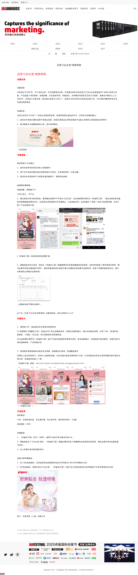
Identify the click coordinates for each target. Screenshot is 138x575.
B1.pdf (70, 313)
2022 (80, 44)
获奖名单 (59, 8)
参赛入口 (24, 2)
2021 (103, 44)
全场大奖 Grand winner (80, 54)
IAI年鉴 (101, 8)
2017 (103, 49)
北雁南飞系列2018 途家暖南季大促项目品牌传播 (40, 533)
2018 (80, 49)
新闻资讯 (84, 8)
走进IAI (29, 8)
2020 (125, 44)
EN (135, 8)
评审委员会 (38, 8)
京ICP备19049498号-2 (86, 570)
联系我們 (15, 2)
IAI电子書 (5, 2)
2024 (35, 44)
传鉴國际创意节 (71, 8)
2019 (58, 49)
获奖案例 (49, 8)
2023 (58, 44)
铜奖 (64, 54)
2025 (12, 44)
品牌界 (93, 8)
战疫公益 (35, 49)
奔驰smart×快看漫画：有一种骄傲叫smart (38, 530)
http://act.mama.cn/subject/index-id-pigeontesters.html (60, 363)
